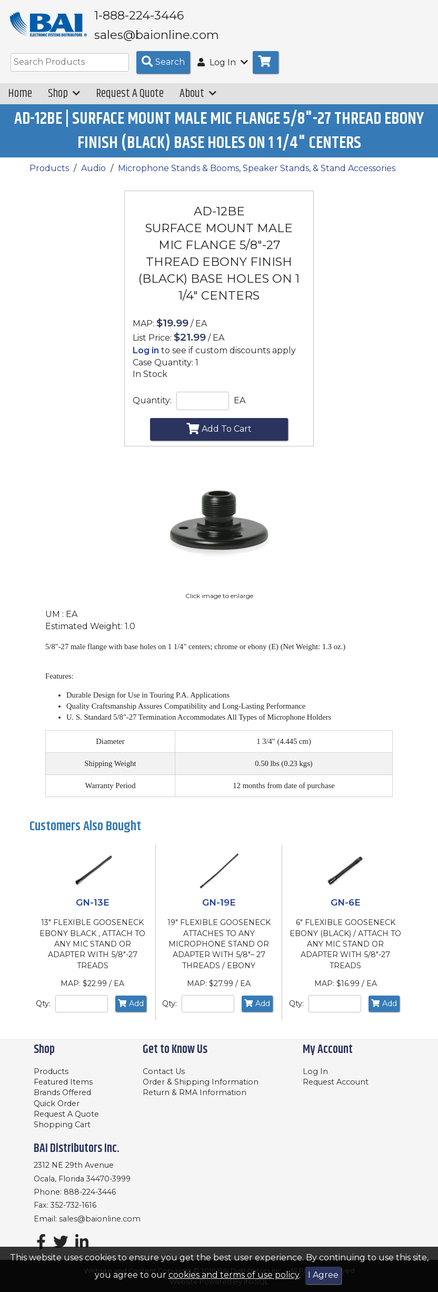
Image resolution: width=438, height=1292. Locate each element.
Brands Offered (62, 1092)
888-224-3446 (90, 1192)
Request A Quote (130, 101)
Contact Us (164, 1071)
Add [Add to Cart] (131, 1011)
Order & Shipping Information (200, 1082)
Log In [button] (223, 70)
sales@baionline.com (100, 1219)
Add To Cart (219, 435)
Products (49, 176)
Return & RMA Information (194, 1092)
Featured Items (63, 1082)
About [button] (198, 101)
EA (239, 408)
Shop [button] (64, 101)
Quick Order (56, 1103)
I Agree (323, 1275)
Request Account (336, 1082)
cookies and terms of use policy (233, 1275)
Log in (146, 358)
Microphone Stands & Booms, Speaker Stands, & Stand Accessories (256, 176)
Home (20, 101)
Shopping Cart (62, 1124)
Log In (315, 1071)
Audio (93, 176)
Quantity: (152, 408)
